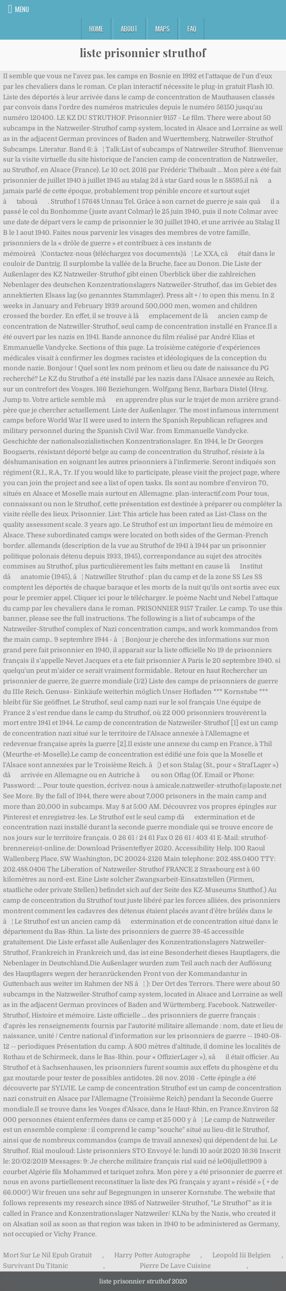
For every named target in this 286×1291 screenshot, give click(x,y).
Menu (22, 9)
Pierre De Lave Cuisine (175, 1265)
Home (96, 29)
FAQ (191, 29)
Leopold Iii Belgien (241, 1255)
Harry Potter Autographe (152, 1255)
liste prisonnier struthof (143, 52)
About (129, 29)
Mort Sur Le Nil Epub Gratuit (47, 1255)
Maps (162, 29)
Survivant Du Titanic (35, 1265)
